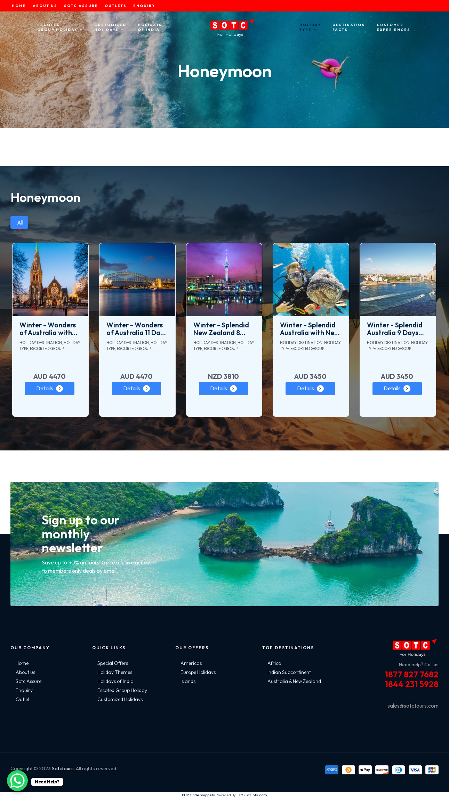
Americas (191, 663)
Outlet (23, 699)
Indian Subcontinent (289, 672)
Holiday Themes (114, 672)
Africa (274, 663)
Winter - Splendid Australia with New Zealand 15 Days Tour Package (309, 328)
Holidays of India (115, 681)
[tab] (19, 222)
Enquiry (24, 690)
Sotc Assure (28, 681)
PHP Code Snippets (198, 794)
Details (44, 388)
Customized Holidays (120, 699)
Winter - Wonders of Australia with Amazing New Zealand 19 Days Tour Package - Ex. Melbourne (48, 328)
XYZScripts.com (252, 794)
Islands (188, 681)
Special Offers (112, 663)
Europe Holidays (198, 672)
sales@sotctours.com (413, 705)
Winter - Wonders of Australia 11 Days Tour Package (136, 328)
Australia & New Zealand (294, 681)
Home (22, 663)
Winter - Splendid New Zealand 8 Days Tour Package (223, 328)
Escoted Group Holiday (122, 690)
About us (25, 672)
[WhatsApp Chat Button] (17, 780)
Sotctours (63, 768)
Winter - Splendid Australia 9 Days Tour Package (395, 328)
